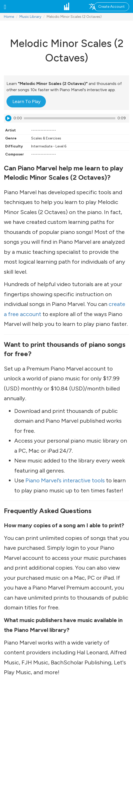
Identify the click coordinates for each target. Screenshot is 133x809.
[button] (5, 6)
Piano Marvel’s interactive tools (65, 480)
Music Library (30, 16)
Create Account (111, 6)
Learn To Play (26, 101)
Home (9, 16)
